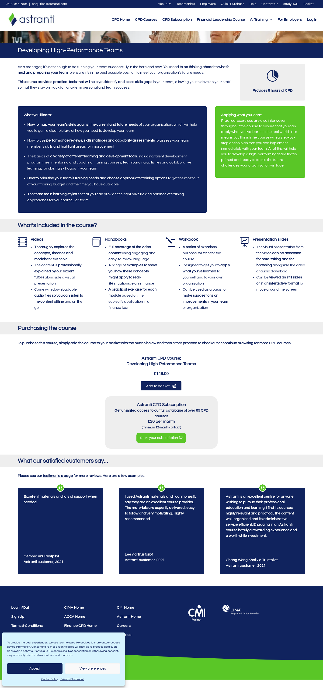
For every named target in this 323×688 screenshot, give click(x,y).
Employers (208, 4)
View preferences (93, 668)
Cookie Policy (49, 679)
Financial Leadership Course (221, 19)
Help (253, 4)
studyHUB (290, 4)
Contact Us (269, 4)
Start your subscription (159, 446)
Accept (34, 668)
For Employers (290, 19)
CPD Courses (146, 19)
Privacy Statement (72, 679)
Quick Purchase (232, 4)
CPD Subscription (177, 19)
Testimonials (186, 4)
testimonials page (58, 484)
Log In (312, 19)
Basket (308, 4)
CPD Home (121, 19)
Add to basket (161, 394)
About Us (164, 4)
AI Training (259, 19)
